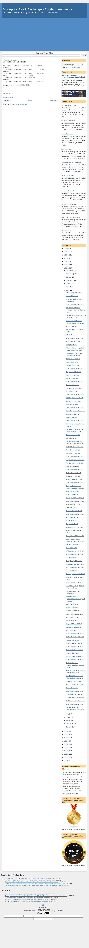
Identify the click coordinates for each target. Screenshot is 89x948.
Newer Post (6, 100)
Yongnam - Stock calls (73, 359)
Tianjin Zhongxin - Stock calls (75, 460)
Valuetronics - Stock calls (74, 388)
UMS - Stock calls (71, 417)
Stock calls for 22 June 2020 (75, 421)
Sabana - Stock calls (72, 611)
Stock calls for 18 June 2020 (75, 469)
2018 (66, 734)
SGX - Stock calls (71, 570)
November (69, 274)
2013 (66, 751)
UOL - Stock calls (71, 391)
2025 (66, 251)
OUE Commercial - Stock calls (75, 701)
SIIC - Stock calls (71, 548)
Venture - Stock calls (72, 385)
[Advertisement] (44, 35)
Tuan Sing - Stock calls (73, 450)
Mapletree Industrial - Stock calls (70, 162)
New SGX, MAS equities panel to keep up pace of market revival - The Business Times (28, 878)
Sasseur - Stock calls (72, 607)
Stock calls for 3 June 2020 (74, 659)
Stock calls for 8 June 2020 (74, 614)
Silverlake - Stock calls (73, 544)
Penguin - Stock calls (72, 653)
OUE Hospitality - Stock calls (75, 697)
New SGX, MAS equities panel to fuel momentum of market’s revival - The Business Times (29, 880)
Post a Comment (8, 97)
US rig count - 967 (71, 345)
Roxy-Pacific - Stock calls (74, 624)
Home (30, 100)
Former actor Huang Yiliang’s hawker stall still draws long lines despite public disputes (28, 897)
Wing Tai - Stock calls (72, 375)
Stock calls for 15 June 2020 (75, 514)
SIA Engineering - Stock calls (75, 551)
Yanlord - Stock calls (72, 365)
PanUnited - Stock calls (73, 681)
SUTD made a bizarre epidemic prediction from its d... (75, 310)
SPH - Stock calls (71, 507)
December (69, 270)
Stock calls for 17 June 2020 (75, 482)
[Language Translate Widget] (73, 64)
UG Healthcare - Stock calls (75, 447)
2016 (66, 741)
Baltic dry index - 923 (72, 517)
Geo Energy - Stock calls (68, 204)
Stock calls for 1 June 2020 (74, 704)
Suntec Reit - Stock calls (73, 473)
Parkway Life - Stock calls (74, 656)
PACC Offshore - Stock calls (75, 684)
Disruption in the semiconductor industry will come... (75, 599)
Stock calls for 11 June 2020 (75, 554)
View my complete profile (70, 793)
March (68, 720)
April (67, 717)
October (69, 277)
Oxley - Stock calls (72, 688)
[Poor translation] (46, 913)
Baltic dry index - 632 (72, 617)
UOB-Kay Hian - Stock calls (74, 398)
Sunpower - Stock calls (73, 476)
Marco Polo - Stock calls (68, 105)
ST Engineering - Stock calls (75, 498)
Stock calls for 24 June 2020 (75, 394)
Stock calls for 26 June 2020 (75, 368)
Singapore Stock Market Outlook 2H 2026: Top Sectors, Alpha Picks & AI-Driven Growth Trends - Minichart (34, 885)
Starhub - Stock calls (72, 491)
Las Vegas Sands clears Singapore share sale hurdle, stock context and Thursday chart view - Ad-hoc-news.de (35, 883)
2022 (66, 261)
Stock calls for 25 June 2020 (75, 381)
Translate (75, 67)
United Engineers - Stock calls (75, 411)
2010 (66, 760)
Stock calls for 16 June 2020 (75, 501)
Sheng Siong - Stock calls (74, 561)
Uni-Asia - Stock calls (72, 414)
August (68, 283)
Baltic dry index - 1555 (73, 435)
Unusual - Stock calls (72, 404)
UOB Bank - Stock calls (73, 401)
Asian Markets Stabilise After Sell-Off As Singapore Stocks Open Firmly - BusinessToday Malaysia (31, 882)
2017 (66, 738)
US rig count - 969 (71, 520)
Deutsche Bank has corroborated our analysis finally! (75, 665)
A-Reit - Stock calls (72, 335)
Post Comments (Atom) (19, 104)
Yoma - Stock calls (72, 362)
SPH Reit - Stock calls (73, 504)
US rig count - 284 (71, 620)
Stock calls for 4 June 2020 (74, 646)
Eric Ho (67, 769)
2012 (66, 754)
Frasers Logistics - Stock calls (70, 217)
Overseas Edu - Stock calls (74, 694)
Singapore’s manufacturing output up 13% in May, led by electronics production (26, 894)
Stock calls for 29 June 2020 (75, 338)
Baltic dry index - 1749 (73, 341)
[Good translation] (39, 913)
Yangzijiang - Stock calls (73, 372)
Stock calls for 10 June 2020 (75, 567)
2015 (66, 744)
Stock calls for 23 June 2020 (75, 408)
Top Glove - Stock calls (73, 453)
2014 (66, 747)
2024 (66, 255)
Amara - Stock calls (72, 296)
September (70, 280)
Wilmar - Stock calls (72, 378)
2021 (66, 265)
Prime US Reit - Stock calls (74, 643)
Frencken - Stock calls (67, 191)
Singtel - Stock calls (72, 524)
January (69, 727)
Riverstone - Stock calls (73, 627)
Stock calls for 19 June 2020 (75, 456)
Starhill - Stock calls (72, 494)
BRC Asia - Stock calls (67, 121)
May (67, 714)
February (69, 723)
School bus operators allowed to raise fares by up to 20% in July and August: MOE (27, 899)
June (68, 290)
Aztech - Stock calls (66, 134)
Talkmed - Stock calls (72, 466)
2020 (66, 268)
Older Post (53, 100)
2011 (66, 757)
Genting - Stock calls (67, 175)
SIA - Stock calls (71, 557)
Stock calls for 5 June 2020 (74, 633)
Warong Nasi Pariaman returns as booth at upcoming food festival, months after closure (29, 901)
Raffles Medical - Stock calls (75, 637)
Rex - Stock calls (71, 630)
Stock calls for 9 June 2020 (74, 582)
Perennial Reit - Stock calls (74, 650)
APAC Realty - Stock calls (74, 292)
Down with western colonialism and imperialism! (73, 76)
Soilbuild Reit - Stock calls (74, 511)
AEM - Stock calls (66, 149)
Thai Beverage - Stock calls (74, 463)
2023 (66, 258)
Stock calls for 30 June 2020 (75, 304)
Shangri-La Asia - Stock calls (75, 564)
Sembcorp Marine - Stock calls (75, 574)
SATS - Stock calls (72, 604)
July (67, 287)
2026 (66, 248)
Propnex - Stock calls (72, 640)
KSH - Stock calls (66, 230)
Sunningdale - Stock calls (74, 479)
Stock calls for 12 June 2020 (75, 536)
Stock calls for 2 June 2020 (74, 691)
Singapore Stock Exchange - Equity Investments (37, 9)
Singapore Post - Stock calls (75, 527)
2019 (66, 731)
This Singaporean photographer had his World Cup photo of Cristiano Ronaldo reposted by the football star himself (36, 896)
